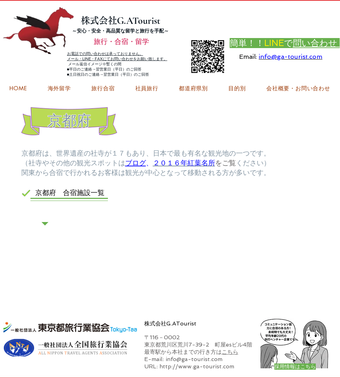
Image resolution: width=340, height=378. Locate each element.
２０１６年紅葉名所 (184, 163)
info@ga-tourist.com (290, 56)
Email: (248, 56)
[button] (298, 88)
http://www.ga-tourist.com (196, 366)
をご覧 (225, 163)
